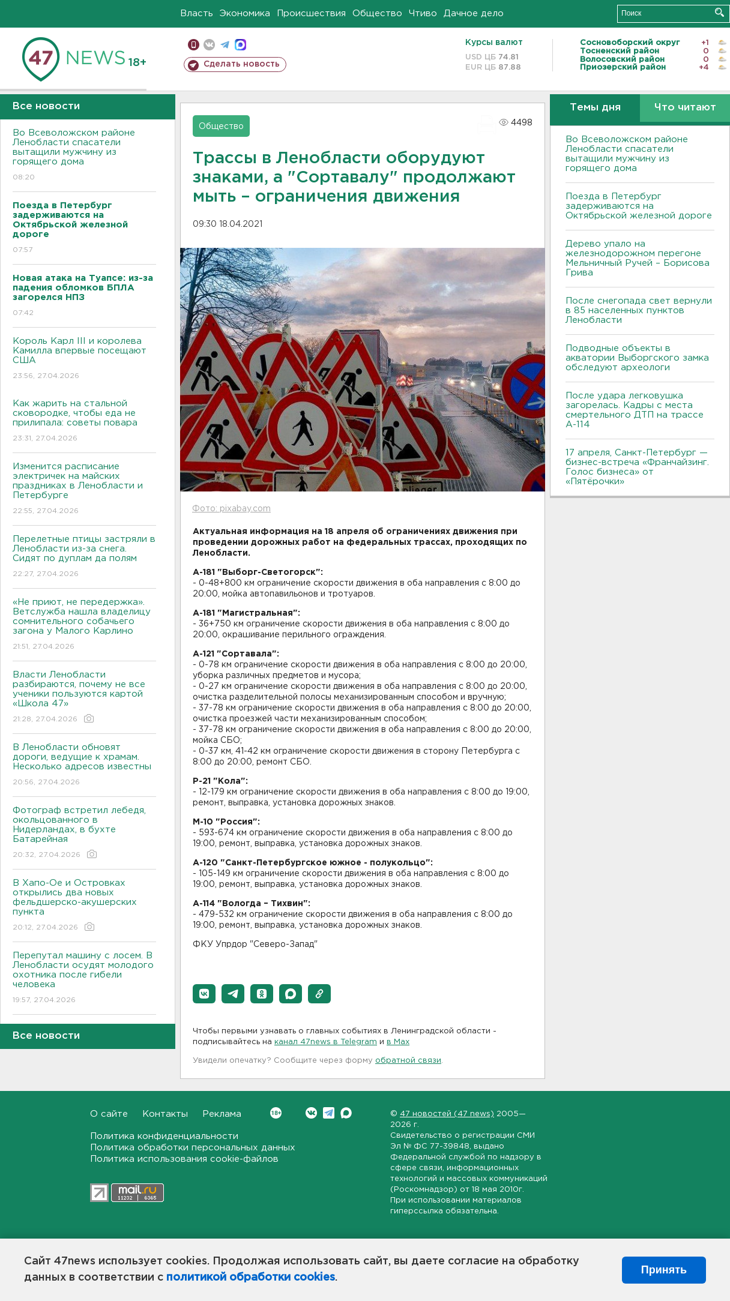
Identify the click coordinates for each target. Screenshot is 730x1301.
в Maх (398, 1042)
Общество (377, 13)
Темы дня (595, 107)
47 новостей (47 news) (447, 1114)
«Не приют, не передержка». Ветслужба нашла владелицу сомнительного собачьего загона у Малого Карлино (84, 625)
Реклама (221, 1114)
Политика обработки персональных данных (192, 1148)
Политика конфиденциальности (164, 1136)
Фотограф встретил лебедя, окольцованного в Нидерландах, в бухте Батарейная (84, 833)
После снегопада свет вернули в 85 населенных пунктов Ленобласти (639, 310)
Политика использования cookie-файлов (184, 1159)
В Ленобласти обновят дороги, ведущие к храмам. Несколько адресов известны (84, 765)
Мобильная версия (193, 44)
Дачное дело (474, 13)
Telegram (328, 1113)
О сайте (109, 1114)
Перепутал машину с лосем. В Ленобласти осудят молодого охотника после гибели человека (84, 978)
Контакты (165, 1114)
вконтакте (209, 44)
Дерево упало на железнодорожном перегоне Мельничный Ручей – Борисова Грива (638, 258)
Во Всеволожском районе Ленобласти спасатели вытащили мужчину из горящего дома (84, 155)
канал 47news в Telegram (325, 1042)
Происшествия (311, 13)
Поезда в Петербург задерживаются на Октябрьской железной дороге (639, 206)
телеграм (225, 44)
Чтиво (423, 13)
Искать (719, 12)
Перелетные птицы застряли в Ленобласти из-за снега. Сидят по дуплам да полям (84, 557)
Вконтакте (276, 1113)
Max (346, 1113)
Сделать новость (242, 64)
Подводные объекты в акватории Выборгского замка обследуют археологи (637, 357)
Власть (196, 13)
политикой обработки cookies (250, 1277)
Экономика (245, 13)
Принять (664, 1270)
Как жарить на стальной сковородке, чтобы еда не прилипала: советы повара (84, 421)
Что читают (685, 107)
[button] (204, 993)
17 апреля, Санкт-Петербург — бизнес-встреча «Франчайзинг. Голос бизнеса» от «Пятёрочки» (637, 467)
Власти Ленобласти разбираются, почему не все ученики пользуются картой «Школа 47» (84, 697)
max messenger (240, 44)
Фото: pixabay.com (231, 508)
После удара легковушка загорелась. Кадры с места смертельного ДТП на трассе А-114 (635, 410)
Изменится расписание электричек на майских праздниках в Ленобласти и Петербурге (84, 489)
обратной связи (408, 1060)
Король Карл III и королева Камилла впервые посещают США (84, 359)
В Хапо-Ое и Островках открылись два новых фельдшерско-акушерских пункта (84, 906)
